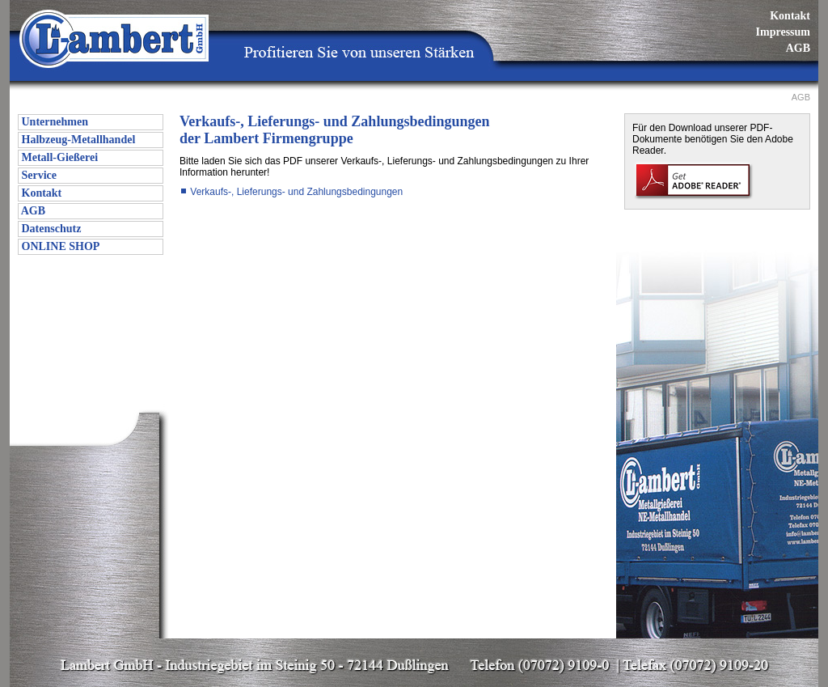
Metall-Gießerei (58, 157)
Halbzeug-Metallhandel (77, 140)
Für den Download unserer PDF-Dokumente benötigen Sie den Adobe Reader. (712, 139)
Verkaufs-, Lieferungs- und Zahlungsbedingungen (291, 191)
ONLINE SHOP (59, 246)
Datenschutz (50, 229)
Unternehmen (53, 122)
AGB (798, 48)
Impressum (783, 32)
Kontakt (790, 16)
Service (38, 175)
